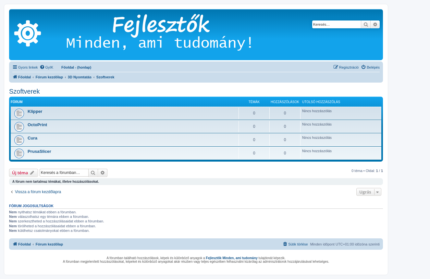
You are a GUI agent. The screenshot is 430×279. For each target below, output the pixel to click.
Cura (32, 138)
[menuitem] (46, 67)
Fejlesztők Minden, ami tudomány (231, 258)
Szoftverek (24, 91)
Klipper (35, 111)
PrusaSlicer (39, 151)
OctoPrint (37, 124)
